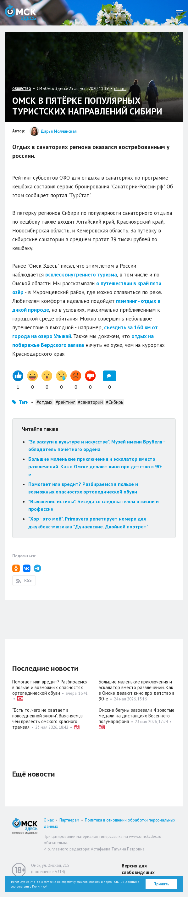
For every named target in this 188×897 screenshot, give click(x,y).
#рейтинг (65, 402)
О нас (49, 820)
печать (120, 88)
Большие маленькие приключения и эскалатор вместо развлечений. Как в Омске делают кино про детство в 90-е (95, 466)
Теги (24, 402)
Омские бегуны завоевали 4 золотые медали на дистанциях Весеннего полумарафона (136, 715)
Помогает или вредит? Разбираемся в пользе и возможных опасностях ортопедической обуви (49, 687)
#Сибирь (114, 402)
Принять (161, 884)
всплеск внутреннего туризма (81, 274)
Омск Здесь (20, 13)
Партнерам (69, 820)
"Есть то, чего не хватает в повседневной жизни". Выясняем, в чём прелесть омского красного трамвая (47, 718)
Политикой (39, 886)
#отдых (44, 402)
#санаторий (90, 402)
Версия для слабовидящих (138, 869)
